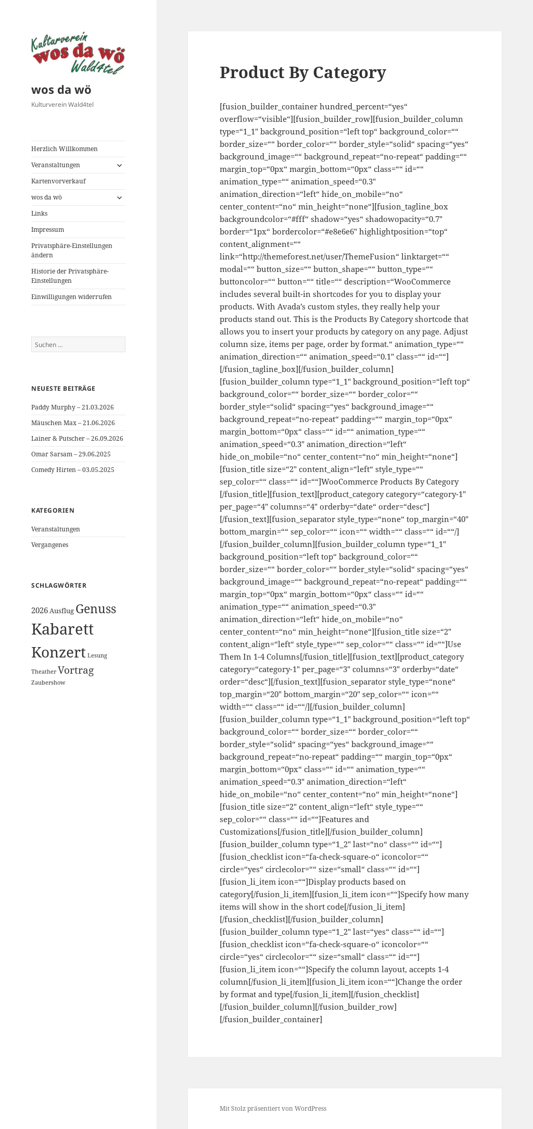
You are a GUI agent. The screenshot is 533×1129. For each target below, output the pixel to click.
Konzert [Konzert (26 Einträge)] (58, 652)
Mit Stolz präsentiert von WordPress (273, 1108)
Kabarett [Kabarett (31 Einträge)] (62, 628)
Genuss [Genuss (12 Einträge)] (95, 608)
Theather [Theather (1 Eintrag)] (43, 671)
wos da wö (61, 89)
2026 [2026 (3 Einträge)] (39, 610)
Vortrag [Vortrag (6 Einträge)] (76, 670)
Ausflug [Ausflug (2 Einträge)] (61, 610)
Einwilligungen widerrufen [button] (71, 296)
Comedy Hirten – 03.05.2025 (73, 469)
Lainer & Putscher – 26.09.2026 (77, 438)
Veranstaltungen (55, 164)
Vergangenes (49, 544)
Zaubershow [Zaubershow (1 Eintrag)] (48, 682)
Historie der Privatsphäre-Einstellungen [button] (70, 276)
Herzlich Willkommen (64, 148)
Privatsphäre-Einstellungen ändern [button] (71, 250)
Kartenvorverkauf (58, 181)
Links (39, 213)
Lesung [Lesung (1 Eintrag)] (97, 655)
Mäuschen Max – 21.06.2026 (73, 422)
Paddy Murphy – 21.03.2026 (72, 407)
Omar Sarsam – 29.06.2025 (71, 454)
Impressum (47, 229)
